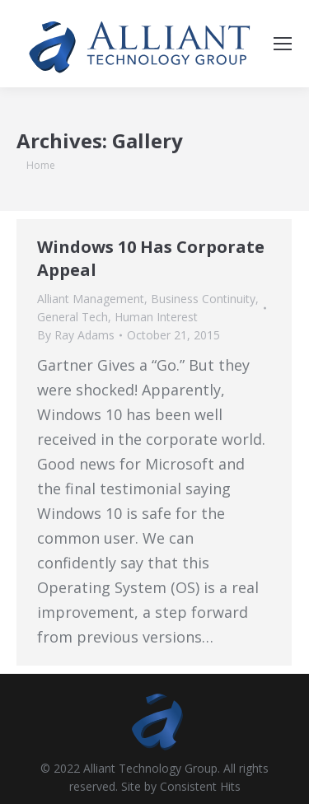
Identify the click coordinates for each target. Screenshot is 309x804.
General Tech (72, 317)
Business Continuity (203, 298)
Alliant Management (90, 298)
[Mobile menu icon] (283, 44)
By (76, 335)
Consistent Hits (200, 786)
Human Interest (156, 317)
